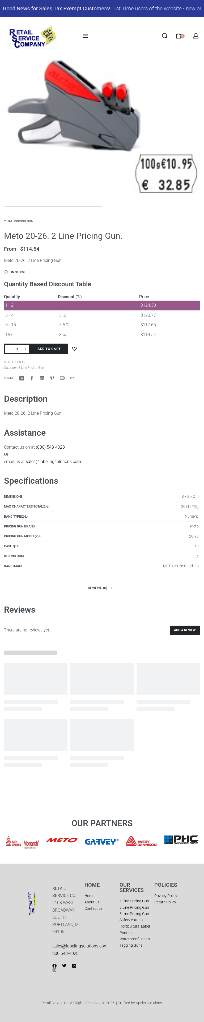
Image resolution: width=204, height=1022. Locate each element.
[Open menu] (85, 36)
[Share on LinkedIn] (42, 377)
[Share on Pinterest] (52, 377)
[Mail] (62, 377)
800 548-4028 (65, 953)
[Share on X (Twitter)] (21, 377)
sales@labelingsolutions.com (53, 461)
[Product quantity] (17, 349)
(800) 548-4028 (50, 446)
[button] (102, 588)
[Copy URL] (72, 377)
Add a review (185, 630)
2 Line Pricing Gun (18, 221)
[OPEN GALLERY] (102, 129)
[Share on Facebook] (31, 377)
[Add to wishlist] (74, 349)
